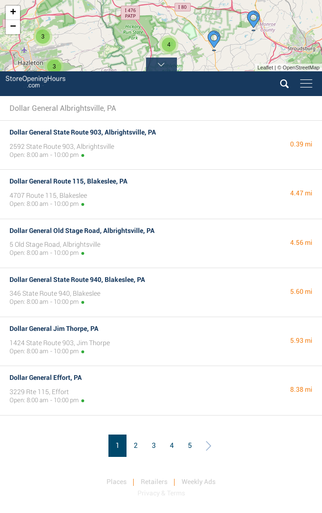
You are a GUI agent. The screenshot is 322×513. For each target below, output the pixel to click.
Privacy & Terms (161, 493)
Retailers (154, 481)
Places (117, 481)
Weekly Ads (198, 481)
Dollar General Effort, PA (46, 377)
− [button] (13, 27)
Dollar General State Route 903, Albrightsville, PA (83, 132)
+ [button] (13, 13)
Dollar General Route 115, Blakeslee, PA (68, 181)
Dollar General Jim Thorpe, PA (54, 328)
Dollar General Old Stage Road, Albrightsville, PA (82, 230)
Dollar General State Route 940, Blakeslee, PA (77, 279)
